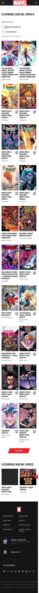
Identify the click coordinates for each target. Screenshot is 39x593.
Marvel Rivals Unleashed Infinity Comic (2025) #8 (7, 155)
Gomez (21, 321)
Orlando (4, 360)
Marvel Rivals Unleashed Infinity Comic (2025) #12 (7, 114)
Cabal (6, 281)
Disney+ (22, 520)
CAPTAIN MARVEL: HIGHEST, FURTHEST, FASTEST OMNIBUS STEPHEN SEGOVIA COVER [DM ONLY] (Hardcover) (27, 72)
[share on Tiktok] (34, 572)
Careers (6, 525)
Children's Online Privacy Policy (26, 584)
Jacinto (3, 437)
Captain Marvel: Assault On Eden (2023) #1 (25, 315)
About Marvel (8, 516)
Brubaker (4, 240)
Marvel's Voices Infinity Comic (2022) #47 (24, 394)
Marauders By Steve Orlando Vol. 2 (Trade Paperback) (9, 355)
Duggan (4, 79)
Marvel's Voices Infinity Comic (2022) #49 (24, 355)
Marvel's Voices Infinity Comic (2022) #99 (24, 274)
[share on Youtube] (19, 572)
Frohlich (21, 319)
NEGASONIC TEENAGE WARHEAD (26, 488)
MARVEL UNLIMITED (14, 27)
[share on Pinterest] (26, 572)
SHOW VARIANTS (11, 32)
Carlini (6, 120)
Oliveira (21, 279)
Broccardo (9, 360)
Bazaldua (9, 240)
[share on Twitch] (30, 572)
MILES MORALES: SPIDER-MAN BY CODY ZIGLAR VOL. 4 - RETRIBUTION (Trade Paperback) (10, 275)
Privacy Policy (14, 582)
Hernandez (22, 439)
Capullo (10, 317)
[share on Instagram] (12, 572)
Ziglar (3, 281)
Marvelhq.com (24, 525)
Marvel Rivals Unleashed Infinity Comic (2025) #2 (24, 196)
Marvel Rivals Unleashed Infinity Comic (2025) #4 (7, 196)
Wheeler (21, 238)
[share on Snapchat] (23, 572)
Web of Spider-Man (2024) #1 (7, 314)
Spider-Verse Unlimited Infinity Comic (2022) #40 (24, 434)
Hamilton (21, 441)
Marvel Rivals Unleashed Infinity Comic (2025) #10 (24, 114)
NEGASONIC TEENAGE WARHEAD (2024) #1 (26, 234)
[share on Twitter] (8, 572)
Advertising (23, 516)
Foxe (3, 317)
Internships (8, 529)
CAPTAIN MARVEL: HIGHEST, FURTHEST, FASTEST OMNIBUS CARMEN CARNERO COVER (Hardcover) (10, 72)
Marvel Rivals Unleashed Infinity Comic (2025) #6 (24, 155)
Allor (3, 120)
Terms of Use (5, 582)
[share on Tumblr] (15, 572)
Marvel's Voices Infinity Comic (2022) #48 (7, 394)
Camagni (8, 79)
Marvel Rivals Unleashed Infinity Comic (7, 489)
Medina (30, 238)
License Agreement (7, 587)
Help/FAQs (7, 520)
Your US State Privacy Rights (29, 582)
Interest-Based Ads (20, 587)
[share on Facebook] (4, 572)
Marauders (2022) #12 (5, 432)
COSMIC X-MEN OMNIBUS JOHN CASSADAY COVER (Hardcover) (9, 235)
